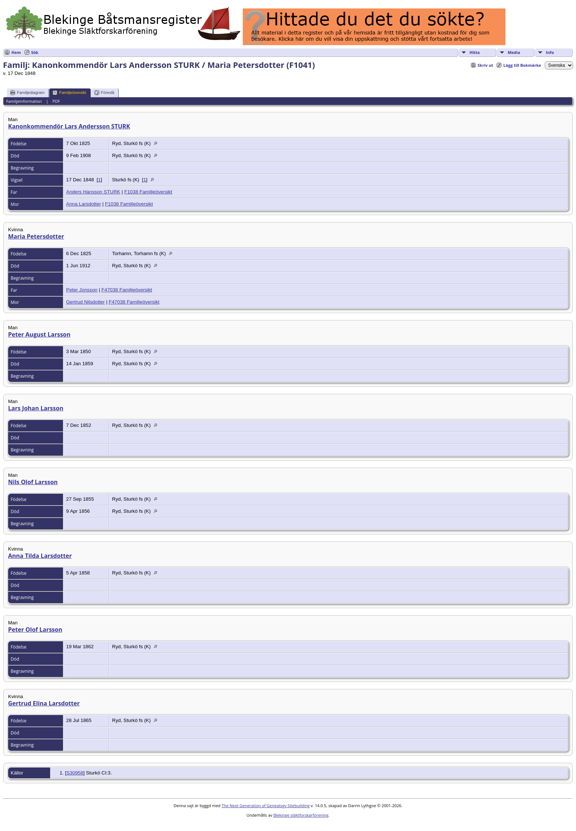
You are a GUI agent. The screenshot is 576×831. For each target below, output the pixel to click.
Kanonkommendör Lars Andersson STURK (69, 126)
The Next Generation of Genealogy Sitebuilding (266, 805)
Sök (35, 52)
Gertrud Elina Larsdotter (44, 703)
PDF (56, 101)
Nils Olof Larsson (33, 482)
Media (514, 52)
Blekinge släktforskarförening (300, 815)
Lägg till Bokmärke (522, 65)
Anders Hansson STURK (93, 192)
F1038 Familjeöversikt (148, 192)
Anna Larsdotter (83, 204)
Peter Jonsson (81, 290)
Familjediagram (27, 92)
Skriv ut (485, 65)
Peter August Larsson (39, 334)
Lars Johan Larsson (35, 408)
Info (550, 52)
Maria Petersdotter (36, 236)
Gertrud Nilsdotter (85, 302)
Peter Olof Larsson (35, 629)
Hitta (474, 52)
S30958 (74, 773)
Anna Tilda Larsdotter (40, 556)
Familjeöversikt (69, 92)
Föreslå (104, 92)
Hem (16, 52)
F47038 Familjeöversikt (126, 290)
